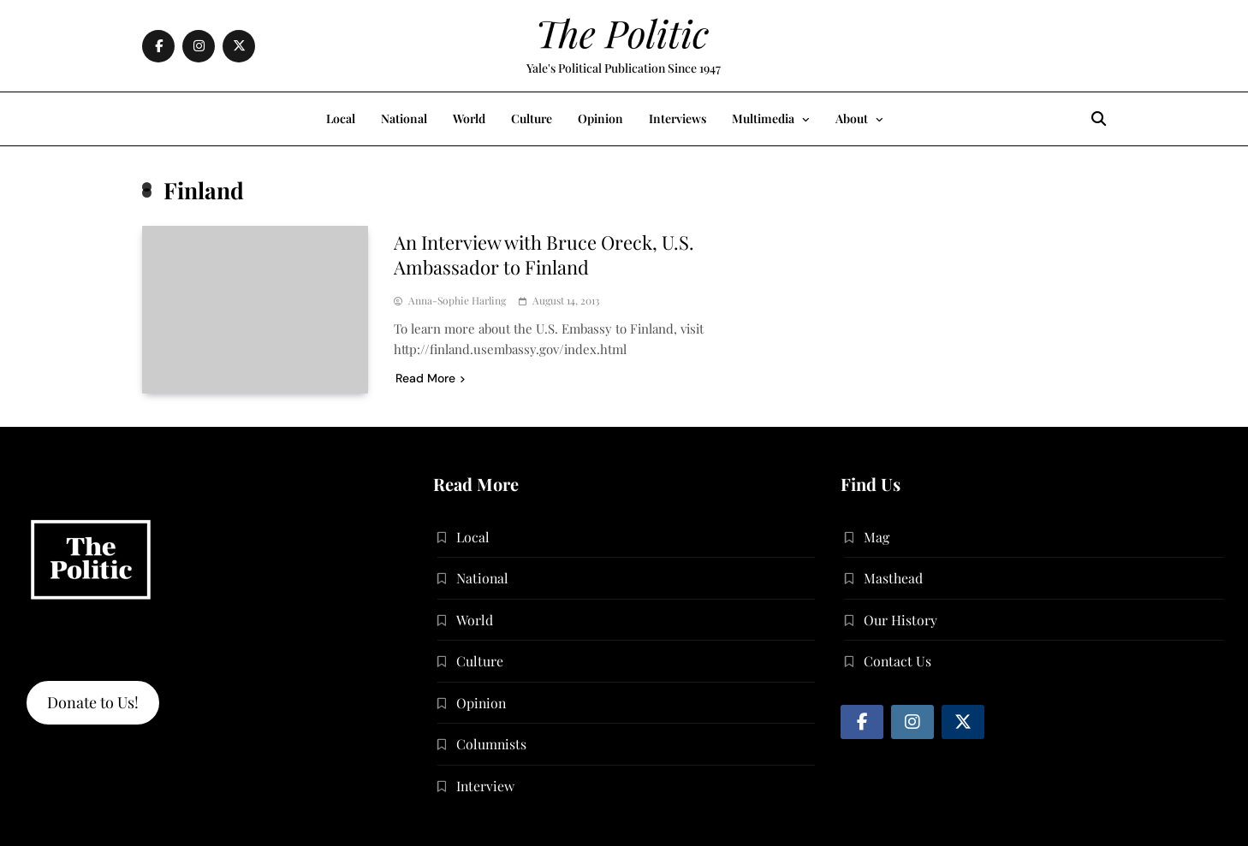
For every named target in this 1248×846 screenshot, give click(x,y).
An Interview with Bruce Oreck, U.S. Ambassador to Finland (544, 254)
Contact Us (897, 661)
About (851, 118)
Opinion (600, 118)
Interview (485, 786)
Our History (900, 620)
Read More (430, 378)
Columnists (491, 744)
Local (340, 118)
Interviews (677, 118)
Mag (876, 537)
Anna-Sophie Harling (457, 300)
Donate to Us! (93, 702)
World (469, 118)
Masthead (893, 578)
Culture (531, 118)
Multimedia (763, 118)
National (404, 118)
